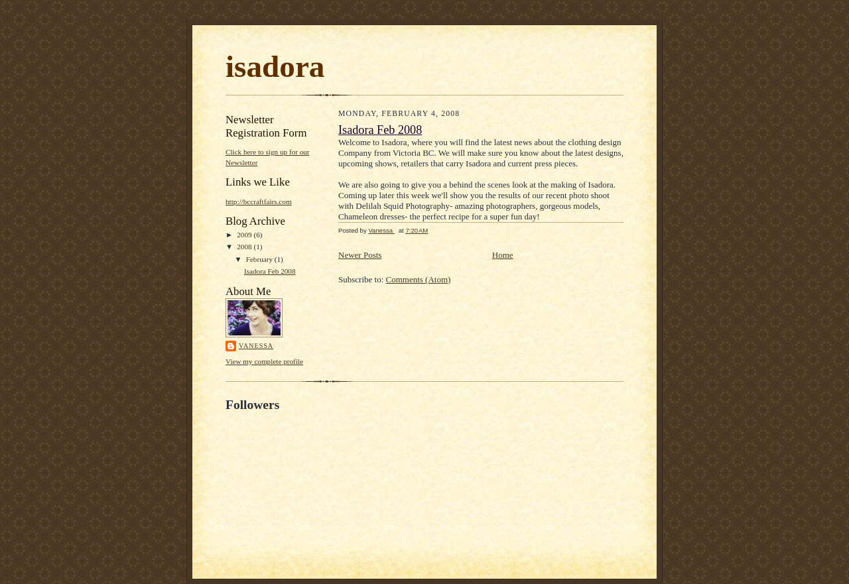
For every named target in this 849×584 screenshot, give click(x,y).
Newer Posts (359, 255)
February (260, 259)
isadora (275, 66)
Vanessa (256, 345)
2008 (245, 247)
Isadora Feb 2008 (270, 271)
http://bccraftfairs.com (259, 201)
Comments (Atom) (418, 279)
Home (502, 255)
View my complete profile (264, 361)
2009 (245, 235)
